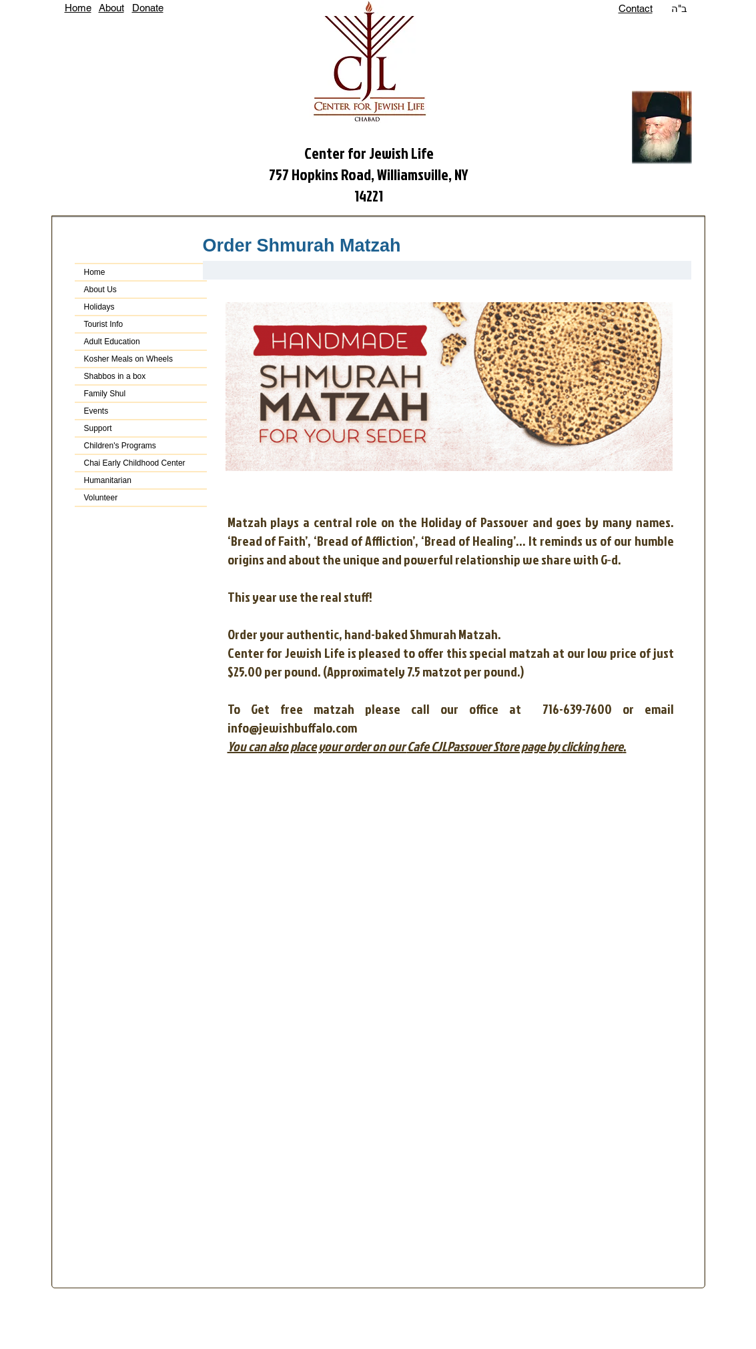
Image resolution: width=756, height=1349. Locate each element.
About (111, 7)
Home (78, 7)
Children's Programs (120, 445)
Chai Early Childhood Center (134, 463)
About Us (100, 289)
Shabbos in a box (115, 376)
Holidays (99, 307)
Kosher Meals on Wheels (128, 359)
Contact (636, 8)
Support (98, 428)
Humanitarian (107, 480)
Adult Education (112, 341)
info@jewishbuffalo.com (292, 727)
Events (96, 411)
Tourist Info (103, 324)
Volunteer (101, 497)
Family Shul (105, 393)
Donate (147, 7)
